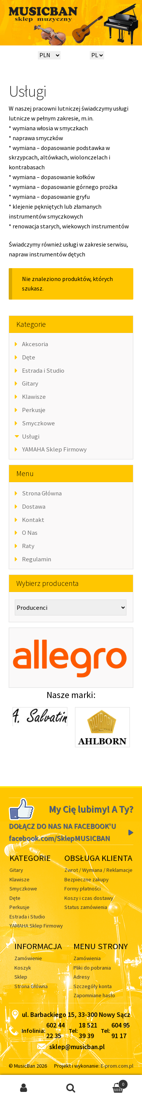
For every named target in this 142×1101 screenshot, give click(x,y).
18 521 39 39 (88, 1030)
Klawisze (34, 396)
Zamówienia (87, 958)
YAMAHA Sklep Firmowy (54, 449)
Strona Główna (42, 493)
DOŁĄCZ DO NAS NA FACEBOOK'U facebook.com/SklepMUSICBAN (62, 832)
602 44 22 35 (55, 1030)
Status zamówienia (85, 907)
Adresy (81, 976)
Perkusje (33, 410)
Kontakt (33, 519)
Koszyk (22, 967)
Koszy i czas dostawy (88, 898)
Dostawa (33, 506)
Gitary (30, 383)
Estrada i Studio (43, 370)
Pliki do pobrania (92, 967)
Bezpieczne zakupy (86, 879)
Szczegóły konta (92, 986)
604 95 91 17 (120, 1030)
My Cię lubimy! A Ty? (91, 809)
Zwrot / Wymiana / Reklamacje (98, 870)
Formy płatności (82, 888)
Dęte (28, 357)
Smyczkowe (38, 423)
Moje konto (23, 1088)
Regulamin (36, 559)
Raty (28, 546)
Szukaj (71, 1088)
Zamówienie (28, 958)
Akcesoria (35, 344)
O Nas (29, 532)
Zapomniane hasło (94, 995)
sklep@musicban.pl (71, 1047)
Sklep (20, 976)
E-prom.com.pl (117, 1065)
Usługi (30, 436)
